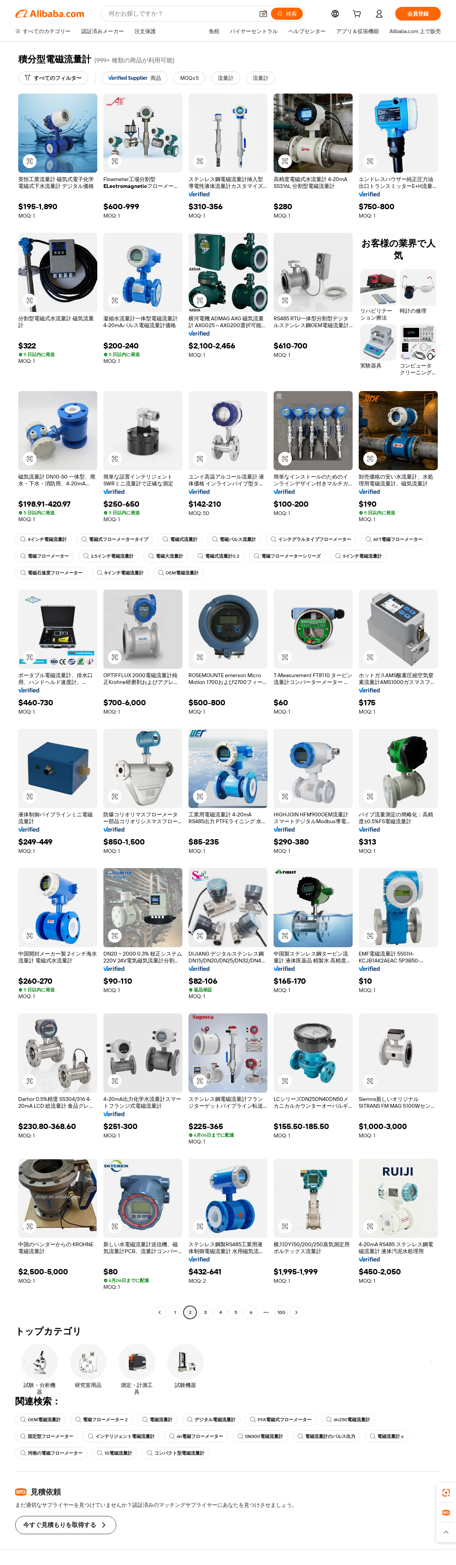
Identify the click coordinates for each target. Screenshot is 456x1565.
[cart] (358, 15)
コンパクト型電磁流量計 (175, 1453)
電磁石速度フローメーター (51, 573)
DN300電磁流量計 (260, 1436)
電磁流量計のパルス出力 (326, 1436)
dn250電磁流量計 (348, 1420)
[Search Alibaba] (181, 14)
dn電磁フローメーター (196, 1436)
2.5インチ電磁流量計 (108, 556)
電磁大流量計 (165, 556)
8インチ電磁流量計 (120, 573)
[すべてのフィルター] (53, 78)
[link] (446, 1493)
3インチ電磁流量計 (358, 556)
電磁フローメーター (44, 556)
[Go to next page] (296, 1312)
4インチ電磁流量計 (43, 539)
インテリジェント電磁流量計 (121, 1436)
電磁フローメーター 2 (101, 1420)
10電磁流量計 (114, 1453)
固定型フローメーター (46, 1436)
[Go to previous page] (159, 1312)
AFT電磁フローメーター (394, 539)
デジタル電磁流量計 (211, 1420)
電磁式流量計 (180, 539)
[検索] (287, 14)
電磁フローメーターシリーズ (287, 556)
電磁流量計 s (387, 1436)
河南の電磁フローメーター (51, 1453)
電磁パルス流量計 (234, 539)
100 (281, 1312)
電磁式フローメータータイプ (114, 539)
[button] (263, 13)
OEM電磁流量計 (178, 573)
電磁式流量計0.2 (218, 556)
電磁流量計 (157, 1420)
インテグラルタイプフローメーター (311, 539)
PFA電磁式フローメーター (281, 1420)
